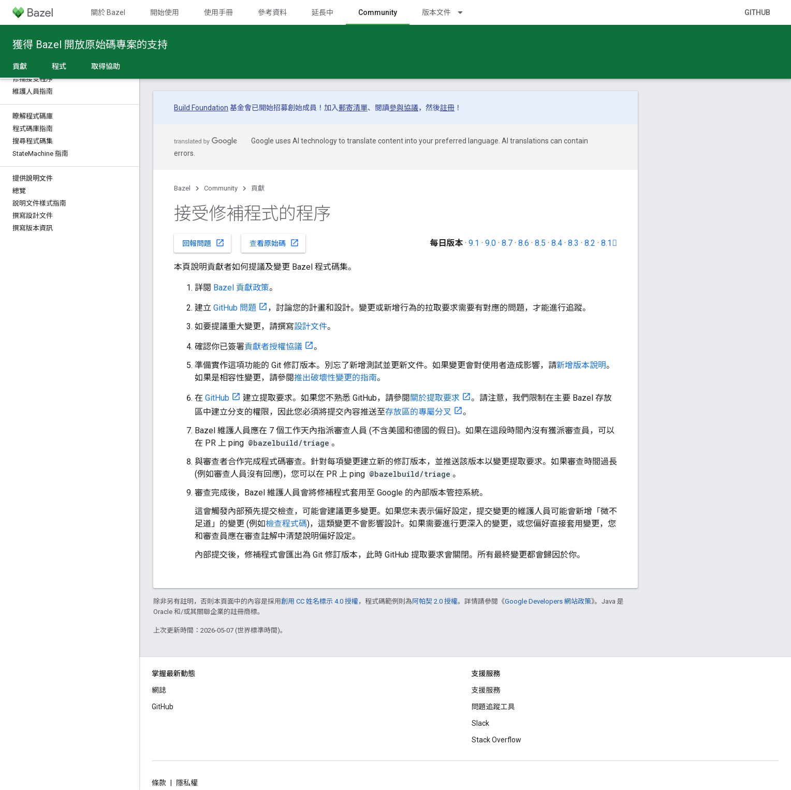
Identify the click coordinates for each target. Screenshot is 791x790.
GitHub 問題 (234, 308)
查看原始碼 (274, 242)
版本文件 (436, 12)
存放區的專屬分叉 (418, 412)
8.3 (573, 243)
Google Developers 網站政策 (548, 601)
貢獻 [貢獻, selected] (19, 66)
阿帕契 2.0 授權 (435, 601)
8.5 (540, 243)
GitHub (757, 12)
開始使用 (164, 12)
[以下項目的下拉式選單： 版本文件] (465, 12)
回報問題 (203, 242)
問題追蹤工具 (493, 707)
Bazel (182, 188)
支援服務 (486, 690)
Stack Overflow (496, 740)
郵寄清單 (353, 108)
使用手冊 (218, 12)
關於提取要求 (435, 398)
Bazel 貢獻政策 (241, 287)
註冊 (447, 108)
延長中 (322, 12)
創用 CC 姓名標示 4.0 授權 (319, 601)
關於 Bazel (108, 12)
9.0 (490, 243)
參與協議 (403, 108)
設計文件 (310, 326)
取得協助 (105, 66)
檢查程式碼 (286, 524)
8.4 (556, 243)
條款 (159, 783)
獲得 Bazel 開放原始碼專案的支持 (90, 44)
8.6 (523, 243)
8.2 (589, 243)
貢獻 (258, 188)
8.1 (609, 243)
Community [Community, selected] (377, 12)
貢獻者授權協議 (273, 347)
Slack (480, 723)
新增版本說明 (581, 365)
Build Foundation (201, 108)
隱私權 (187, 783)
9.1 (473, 243)
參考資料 (272, 12)
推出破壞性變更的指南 (335, 378)
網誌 (159, 690)
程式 (59, 66)
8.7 (507, 243)
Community (221, 188)
